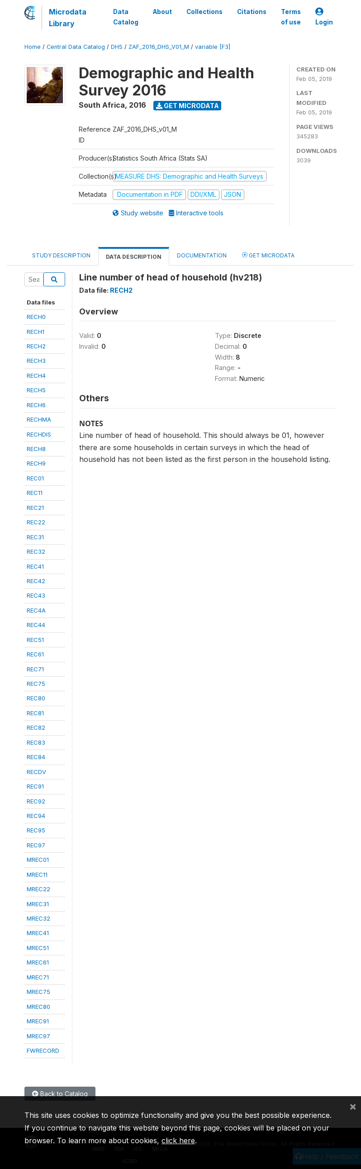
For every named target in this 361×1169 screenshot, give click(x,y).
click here (178, 1140)
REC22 (36, 522)
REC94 (36, 815)
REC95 (36, 830)
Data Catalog (125, 16)
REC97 (36, 845)
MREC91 (38, 1021)
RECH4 (36, 375)
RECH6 (36, 405)
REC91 (35, 786)
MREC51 (38, 947)
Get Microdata (187, 105)
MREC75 (38, 991)
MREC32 (38, 918)
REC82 (36, 727)
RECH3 (36, 360)
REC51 (35, 639)
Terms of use (291, 16)
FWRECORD (43, 1050)
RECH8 (36, 448)
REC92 (36, 801)
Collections (204, 11)
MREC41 (38, 932)
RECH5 (36, 390)
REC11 (35, 492)
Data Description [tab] (134, 256)
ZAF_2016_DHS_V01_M (158, 46)
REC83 (36, 742)
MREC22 (38, 889)
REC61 (35, 654)
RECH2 (36, 346)
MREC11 (37, 874)
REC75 (36, 683)
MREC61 (38, 962)
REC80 (36, 698)
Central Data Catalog (76, 46)
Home (32, 46)
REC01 (35, 478)
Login (324, 17)
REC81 (35, 713)
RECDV (36, 771)
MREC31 (38, 904)
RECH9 (36, 463)
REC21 (35, 507)
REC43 (36, 595)
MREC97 (38, 1036)
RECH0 (36, 316)
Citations (251, 11)
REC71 (35, 669)
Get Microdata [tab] (268, 255)
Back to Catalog (60, 1094)
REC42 (36, 580)
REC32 (36, 551)
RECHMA (39, 419)
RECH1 (35, 331)
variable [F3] (212, 46)
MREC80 (38, 1006)
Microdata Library (67, 17)
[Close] (352, 1106)
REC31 (35, 537)
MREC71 (38, 977)
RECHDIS (39, 434)
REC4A (36, 610)
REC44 (36, 624)
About (162, 11)
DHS (117, 46)
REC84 (36, 756)
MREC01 (38, 859)
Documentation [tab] (202, 255)
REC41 (35, 566)
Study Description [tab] (61, 255)
